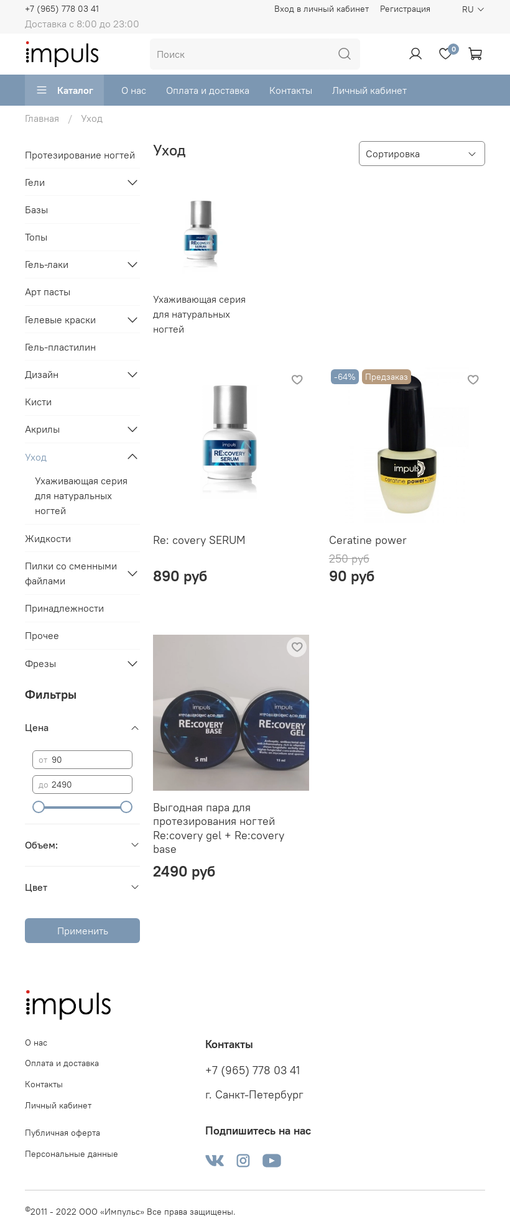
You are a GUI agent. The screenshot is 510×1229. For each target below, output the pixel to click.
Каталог (64, 90)
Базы (36, 209)
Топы (36, 237)
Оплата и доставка (207, 90)
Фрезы (40, 663)
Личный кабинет (369, 90)
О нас (133, 90)
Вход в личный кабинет (321, 8)
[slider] (38, 807)
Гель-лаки (46, 264)
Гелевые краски (60, 319)
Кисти (38, 401)
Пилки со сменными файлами (71, 573)
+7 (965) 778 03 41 (62, 8)
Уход (36, 457)
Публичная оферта (62, 1132)
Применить (82, 930)
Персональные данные (71, 1153)
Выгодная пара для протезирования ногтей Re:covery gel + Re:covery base (218, 828)
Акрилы (42, 429)
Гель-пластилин (60, 347)
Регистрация (405, 8)
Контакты (290, 90)
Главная (42, 118)
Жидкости (48, 538)
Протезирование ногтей (80, 155)
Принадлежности (64, 608)
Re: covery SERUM (199, 540)
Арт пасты (47, 291)
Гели (35, 182)
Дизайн (41, 374)
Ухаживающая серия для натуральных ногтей (81, 495)
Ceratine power (368, 540)
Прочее (42, 635)
